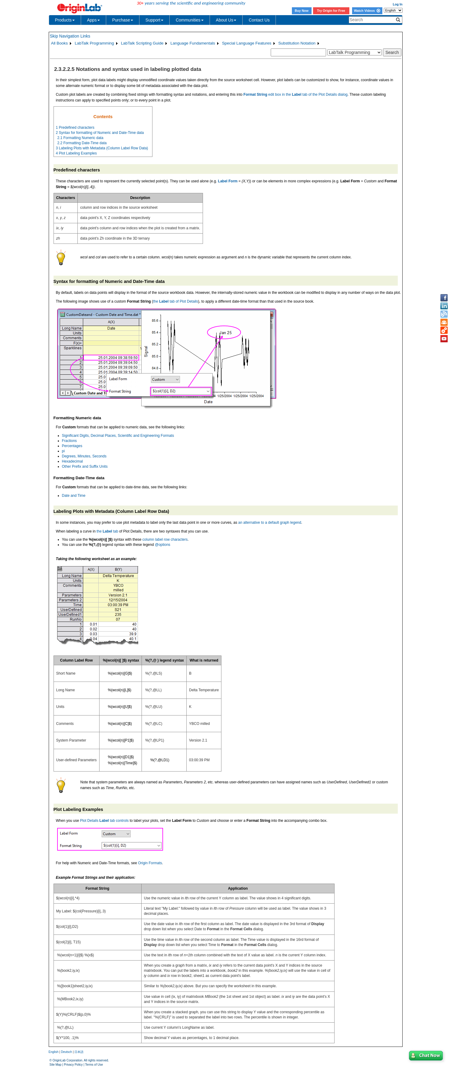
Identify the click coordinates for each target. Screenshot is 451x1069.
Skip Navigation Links (70, 36)
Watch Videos (367, 10)
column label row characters (165, 539)
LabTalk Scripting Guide (142, 43)
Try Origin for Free (331, 10)
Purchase (122, 20)
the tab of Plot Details (175, 301)
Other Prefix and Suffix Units (85, 466)
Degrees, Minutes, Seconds (84, 456)
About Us (226, 20)
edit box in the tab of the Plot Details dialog (295, 94)
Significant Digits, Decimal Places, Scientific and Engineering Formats (118, 435)
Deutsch (66, 1052)
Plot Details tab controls (104, 820)
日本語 (78, 1052)
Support (154, 20)
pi (63, 451)
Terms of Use (94, 1064)
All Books (59, 43)
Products (65, 20)
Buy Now (302, 10)
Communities (190, 20)
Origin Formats (150, 863)
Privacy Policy (73, 1064)
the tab (107, 531)
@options (162, 545)
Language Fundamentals (192, 43)
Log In (398, 4)
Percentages (72, 446)
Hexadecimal (72, 461)
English (54, 1052)
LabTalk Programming (94, 43)
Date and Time (74, 495)
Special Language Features (246, 43)
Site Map (55, 1064)
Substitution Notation (296, 43)
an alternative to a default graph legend (269, 522)
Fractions (69, 441)
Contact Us (259, 20)
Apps (93, 20)
